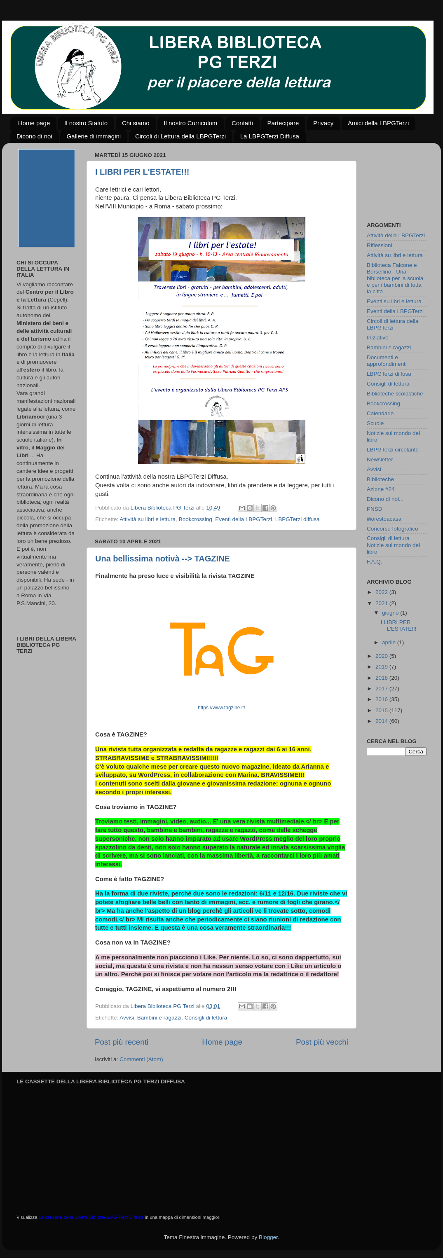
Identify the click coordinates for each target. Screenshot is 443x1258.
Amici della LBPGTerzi (378, 122)
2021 (382, 603)
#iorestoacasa (384, 519)
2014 (382, 721)
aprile (389, 642)
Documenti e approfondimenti (387, 360)
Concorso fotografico (392, 529)
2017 (382, 688)
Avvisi (127, 1018)
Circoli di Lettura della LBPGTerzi (180, 136)
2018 (382, 678)
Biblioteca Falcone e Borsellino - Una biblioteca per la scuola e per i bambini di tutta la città (395, 278)
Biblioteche (380, 479)
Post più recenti (121, 1042)
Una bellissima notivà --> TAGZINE (162, 558)
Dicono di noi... (385, 499)
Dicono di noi (34, 136)
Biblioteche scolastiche (395, 393)
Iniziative (378, 337)
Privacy (323, 122)
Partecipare (283, 122)
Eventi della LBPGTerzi (243, 519)
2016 (382, 699)
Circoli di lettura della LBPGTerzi (392, 324)
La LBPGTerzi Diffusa (269, 136)
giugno (391, 613)
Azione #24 (381, 489)
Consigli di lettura (206, 1018)
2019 (382, 667)
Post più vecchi (322, 1042)
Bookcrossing (195, 519)
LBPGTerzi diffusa (297, 519)
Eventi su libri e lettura (394, 301)
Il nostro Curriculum (190, 122)
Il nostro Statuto (86, 122)
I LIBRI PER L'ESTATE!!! (142, 171)
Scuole (375, 423)
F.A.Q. (374, 562)
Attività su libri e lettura (148, 519)
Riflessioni (379, 245)
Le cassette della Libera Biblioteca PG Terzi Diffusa (91, 1217)
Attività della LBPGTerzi (396, 235)
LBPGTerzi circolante (393, 450)
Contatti (242, 122)
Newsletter (380, 459)
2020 (382, 656)
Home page (34, 122)
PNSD (374, 509)
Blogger (268, 1237)
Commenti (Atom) (141, 1059)
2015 (382, 710)
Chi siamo (136, 122)
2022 (382, 592)
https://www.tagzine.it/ (221, 708)
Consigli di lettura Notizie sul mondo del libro (393, 544)
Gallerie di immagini (93, 136)
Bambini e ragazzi (159, 1018)
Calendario (380, 413)
